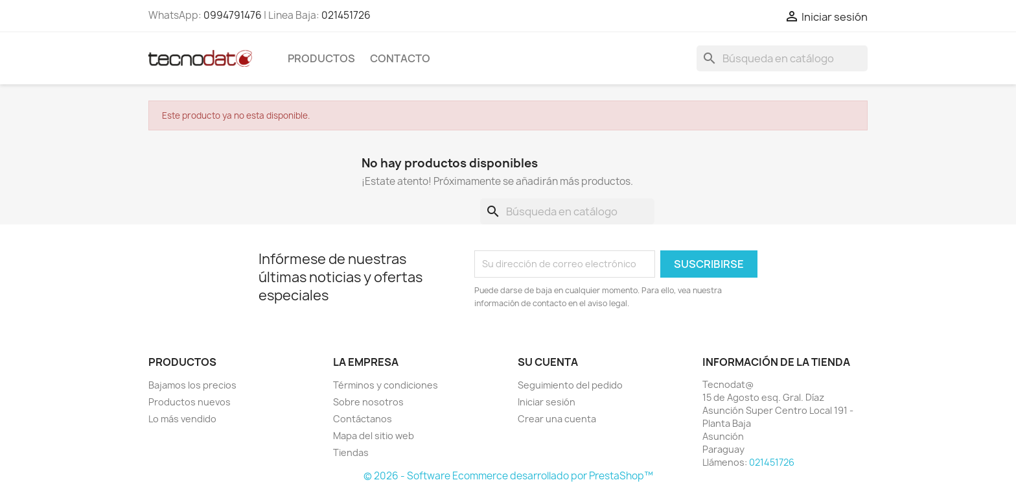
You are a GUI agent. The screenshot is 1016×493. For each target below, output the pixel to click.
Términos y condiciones (385, 385)
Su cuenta (548, 362)
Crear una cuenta (557, 419)
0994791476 (232, 15)
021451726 (346, 15)
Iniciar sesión (546, 402)
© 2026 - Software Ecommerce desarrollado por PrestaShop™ (508, 476)
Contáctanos (362, 419)
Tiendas (351, 452)
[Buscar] (782, 58)
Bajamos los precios (192, 385)
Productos (321, 58)
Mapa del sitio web (373, 435)
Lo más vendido (182, 419)
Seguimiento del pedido (570, 385)
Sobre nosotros (368, 402)
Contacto (400, 58)
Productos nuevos (189, 402)
